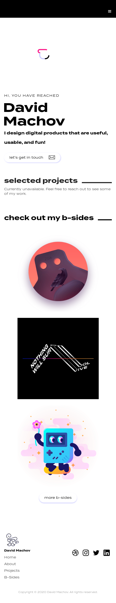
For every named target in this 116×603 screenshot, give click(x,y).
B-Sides (11, 577)
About (10, 564)
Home (10, 557)
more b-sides (58, 497)
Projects (12, 570)
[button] (110, 9)
